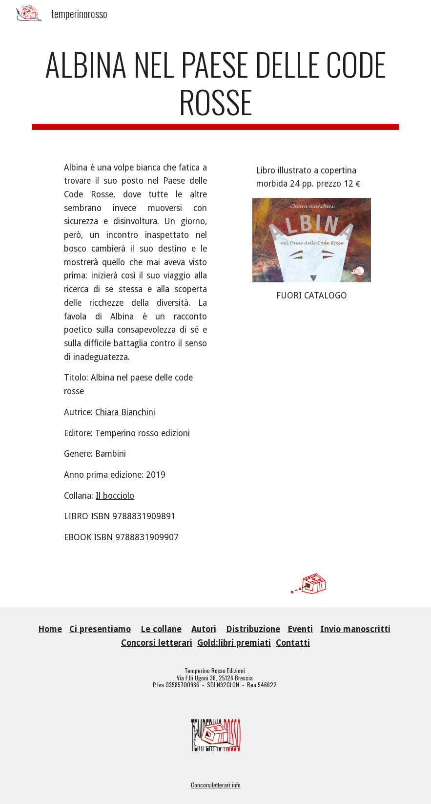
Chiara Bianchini (125, 412)
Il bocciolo (115, 496)
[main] (215, 87)
